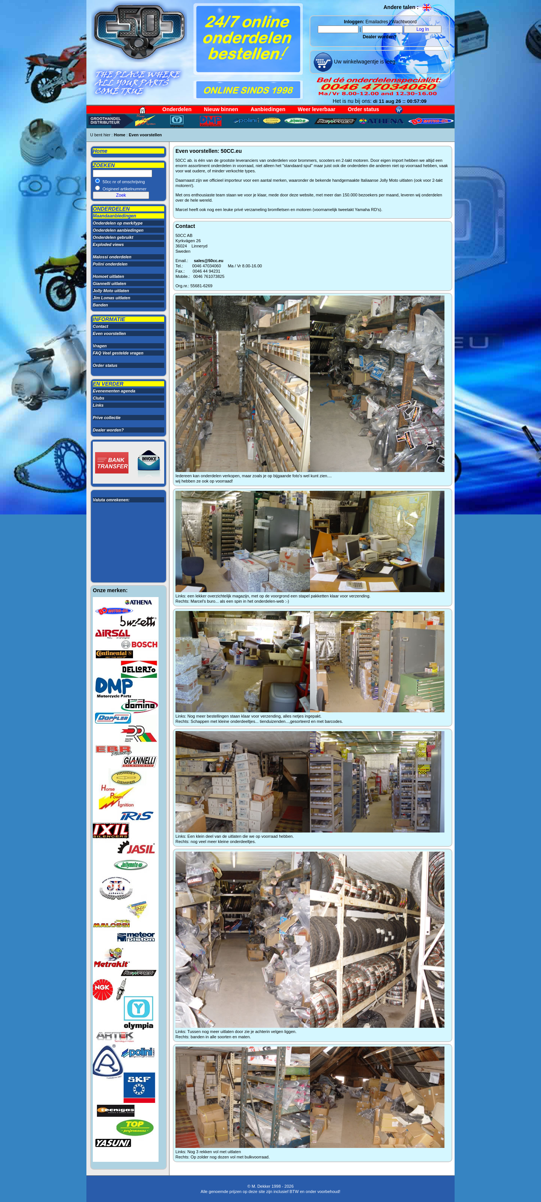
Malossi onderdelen (112, 257)
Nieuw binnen (221, 109)
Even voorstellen (145, 135)
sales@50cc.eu (209, 260)
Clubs (98, 398)
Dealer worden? (379, 36)
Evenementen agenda (114, 391)
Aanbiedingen (268, 109)
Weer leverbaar (316, 109)
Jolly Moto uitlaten (111, 290)
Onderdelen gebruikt (113, 237)
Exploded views (108, 244)
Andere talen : (408, 7)
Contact (100, 326)
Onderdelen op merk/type (118, 223)
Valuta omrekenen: (111, 500)
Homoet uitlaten (108, 276)
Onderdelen (177, 109)
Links (98, 405)
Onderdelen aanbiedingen (118, 230)
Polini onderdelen (110, 264)
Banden (100, 305)
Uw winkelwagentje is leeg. (364, 62)
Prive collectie (107, 417)
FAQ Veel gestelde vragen (118, 353)
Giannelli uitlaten (109, 283)
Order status (363, 109)
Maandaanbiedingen (114, 216)
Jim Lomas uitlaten (111, 298)
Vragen (100, 346)
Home (119, 135)
